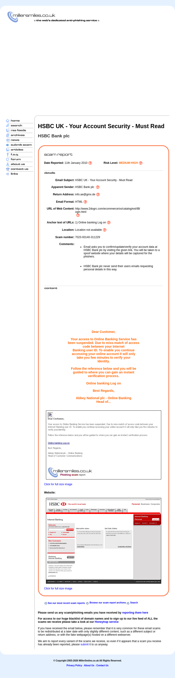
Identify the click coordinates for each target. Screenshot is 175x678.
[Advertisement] (43, 69)
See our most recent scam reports (66, 603)
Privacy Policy (74, 665)
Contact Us (102, 665)
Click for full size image (58, 484)
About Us (89, 665)
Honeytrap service (107, 621)
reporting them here (135, 612)
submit (84, 644)
